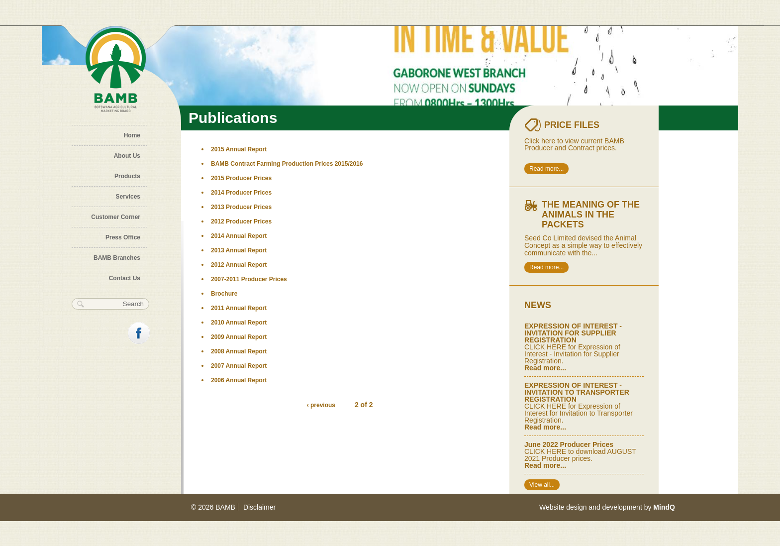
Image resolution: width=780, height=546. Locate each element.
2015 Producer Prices (241, 178)
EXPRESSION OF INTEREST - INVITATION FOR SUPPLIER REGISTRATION (573, 333)
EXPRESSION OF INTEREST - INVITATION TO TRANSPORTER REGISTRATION (576, 392)
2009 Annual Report (239, 336)
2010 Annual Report (239, 322)
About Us (127, 155)
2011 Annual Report (239, 308)
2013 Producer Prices (241, 207)
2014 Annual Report (239, 235)
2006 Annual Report (239, 380)
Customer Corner (115, 217)
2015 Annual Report (239, 149)
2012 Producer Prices (241, 221)
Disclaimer (259, 507)
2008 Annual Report (239, 351)
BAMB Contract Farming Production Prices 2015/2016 (287, 163)
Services (128, 196)
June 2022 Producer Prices (568, 444)
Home (132, 135)
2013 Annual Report (239, 250)
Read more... (546, 168)
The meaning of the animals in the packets (591, 214)
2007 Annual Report (239, 365)
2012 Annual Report (239, 264)
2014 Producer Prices (241, 192)
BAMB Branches (117, 257)
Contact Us (124, 278)
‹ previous (321, 405)
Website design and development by (607, 507)
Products (127, 176)
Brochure (224, 293)
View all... (542, 484)
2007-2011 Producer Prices (249, 279)
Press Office (122, 237)
